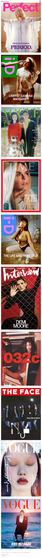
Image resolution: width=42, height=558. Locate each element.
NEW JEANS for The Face (6, 440)
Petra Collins (5, 1)
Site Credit (3, 555)
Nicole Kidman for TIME (6, 213)
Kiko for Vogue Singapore (7, 549)
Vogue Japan (4, 157)
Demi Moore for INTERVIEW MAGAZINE (9, 330)
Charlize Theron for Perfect (7, 53)
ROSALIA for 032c (5, 386)
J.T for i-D (4, 265)
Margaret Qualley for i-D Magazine (9, 105)
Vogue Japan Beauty (5, 497)
